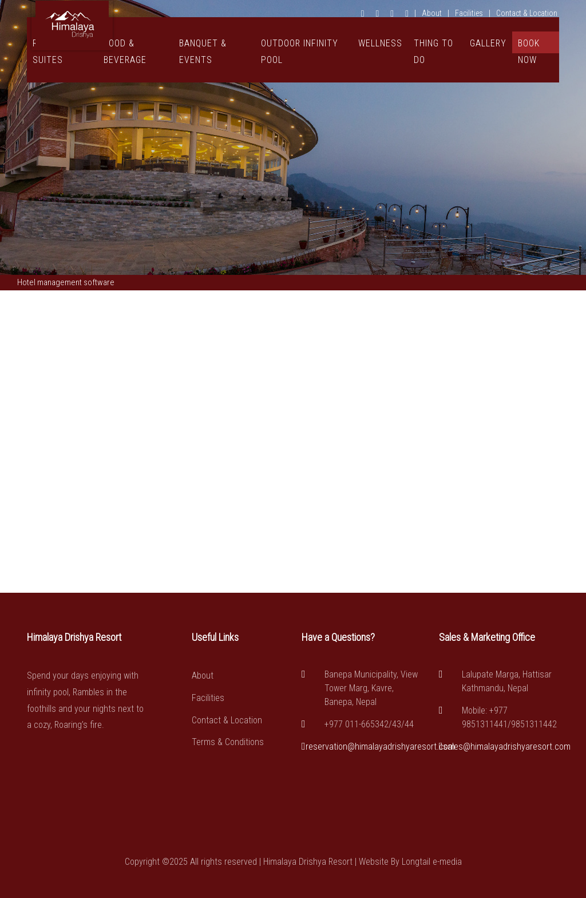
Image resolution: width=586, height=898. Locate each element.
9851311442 (534, 724)
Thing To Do (433, 51)
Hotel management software (65, 282)
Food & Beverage (125, 51)
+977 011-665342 (356, 724)
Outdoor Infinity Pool (299, 51)
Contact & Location (526, 13)
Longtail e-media (432, 861)
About (432, 13)
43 (396, 724)
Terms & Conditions (228, 741)
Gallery (488, 43)
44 (409, 724)
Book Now (529, 45)
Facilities (469, 13)
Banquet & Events (203, 51)
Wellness (380, 43)
